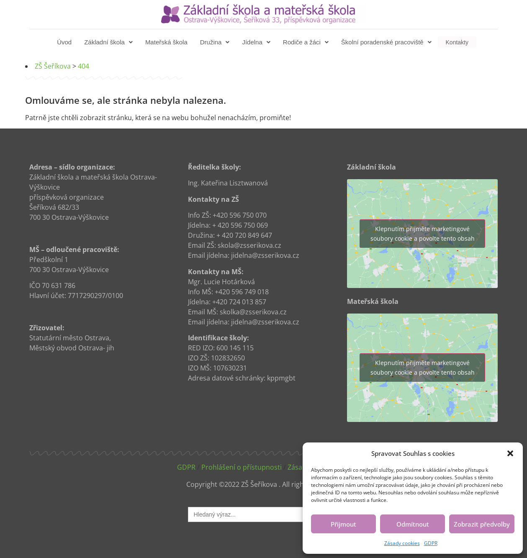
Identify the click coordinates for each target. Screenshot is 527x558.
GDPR (430, 543)
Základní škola (109, 42)
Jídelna (257, 42)
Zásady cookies (402, 543)
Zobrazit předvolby (482, 524)
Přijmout (343, 524)
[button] (510, 453)
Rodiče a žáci (306, 42)
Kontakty (457, 42)
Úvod (65, 42)
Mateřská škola (167, 42)
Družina (216, 42)
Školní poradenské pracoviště (387, 42)
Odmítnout (412, 524)
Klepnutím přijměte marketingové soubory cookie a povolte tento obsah (422, 233)
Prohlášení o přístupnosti (241, 467)
